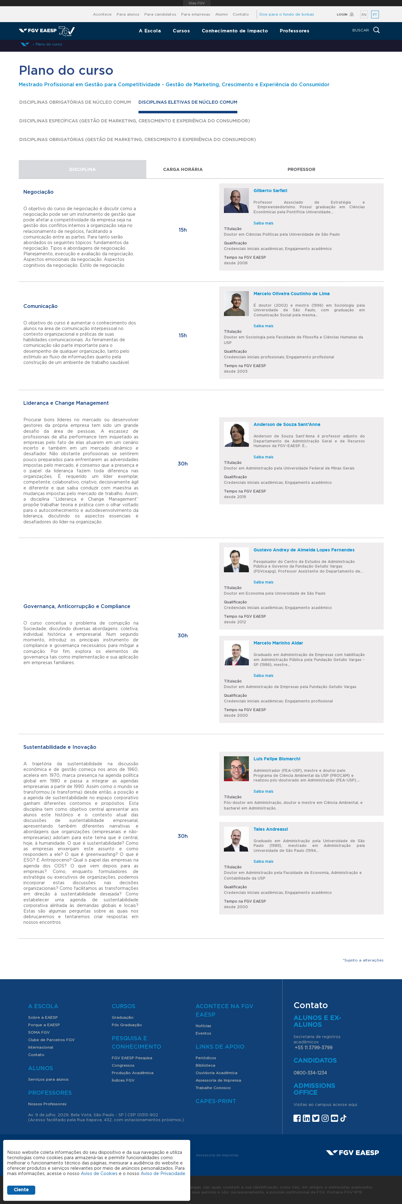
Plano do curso (49, 44)
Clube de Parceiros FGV (51, 1040)
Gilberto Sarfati (270, 190)
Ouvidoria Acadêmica (216, 1073)
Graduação (122, 1017)
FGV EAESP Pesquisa (132, 1058)
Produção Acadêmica (132, 1073)
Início (25, 44)
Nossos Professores (47, 1104)
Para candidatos (160, 14)
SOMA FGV (39, 1032)
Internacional (40, 1047)
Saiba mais (264, 223)
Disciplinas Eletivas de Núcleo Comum (187, 104)
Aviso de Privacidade (163, 1174)
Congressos (123, 1065)
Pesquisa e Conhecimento (136, 1043)
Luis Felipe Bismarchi (277, 758)
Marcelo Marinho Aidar (278, 642)
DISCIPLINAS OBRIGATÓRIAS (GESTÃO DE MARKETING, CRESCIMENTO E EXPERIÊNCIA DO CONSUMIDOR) (137, 140)
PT (375, 15)
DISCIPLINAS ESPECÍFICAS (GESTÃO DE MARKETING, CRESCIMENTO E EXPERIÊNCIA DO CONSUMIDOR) (134, 121)
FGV (196, 3)
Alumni (221, 14)
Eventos (203, 1033)
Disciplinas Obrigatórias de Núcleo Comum (75, 102)
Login (342, 14)
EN (363, 15)
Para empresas (195, 14)
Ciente (21, 1190)
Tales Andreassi (271, 829)
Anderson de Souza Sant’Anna (287, 424)
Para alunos (128, 14)
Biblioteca (205, 1065)
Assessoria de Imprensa (218, 1080)
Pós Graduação (127, 1025)
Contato (241, 14)
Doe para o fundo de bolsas (286, 14)
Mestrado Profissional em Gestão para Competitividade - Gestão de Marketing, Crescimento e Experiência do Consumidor (174, 84)
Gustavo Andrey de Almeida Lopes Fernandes (304, 549)
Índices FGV (123, 1080)
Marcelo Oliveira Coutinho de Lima (292, 293)
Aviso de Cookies (99, 1174)
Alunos (40, 1068)
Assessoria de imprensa (217, 1155)
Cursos (181, 30)
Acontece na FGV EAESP (225, 1011)
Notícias (203, 1026)
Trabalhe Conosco (213, 1088)
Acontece (102, 14)
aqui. (353, 1105)
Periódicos (206, 1058)
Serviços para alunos (48, 1079)
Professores (294, 30)
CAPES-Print (216, 1101)
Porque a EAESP (44, 1025)
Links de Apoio (220, 1047)
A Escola (150, 30)
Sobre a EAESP (43, 1017)
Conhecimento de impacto (235, 30)
